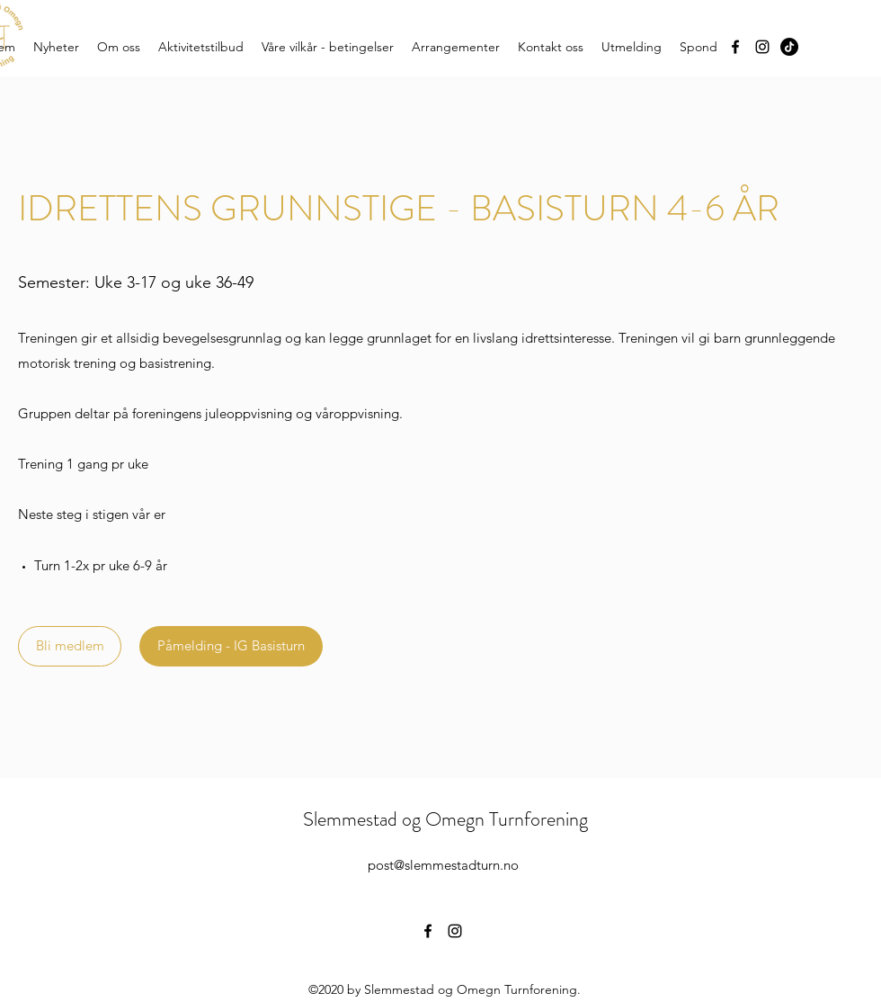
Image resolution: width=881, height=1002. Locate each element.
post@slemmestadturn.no (443, 864)
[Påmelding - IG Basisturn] (231, 646)
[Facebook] (735, 47)
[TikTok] (789, 47)
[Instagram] (762, 47)
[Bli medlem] (69, 646)
